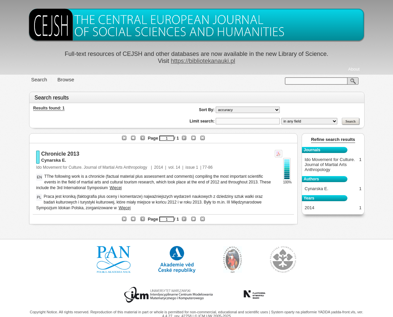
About (354, 69)
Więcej (115, 187)
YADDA (324, 312)
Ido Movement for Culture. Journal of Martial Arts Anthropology (92, 167)
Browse (66, 79)
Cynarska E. (53, 160)
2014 (158, 167)
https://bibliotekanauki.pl (203, 61)
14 (178, 167)
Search (39, 79)
